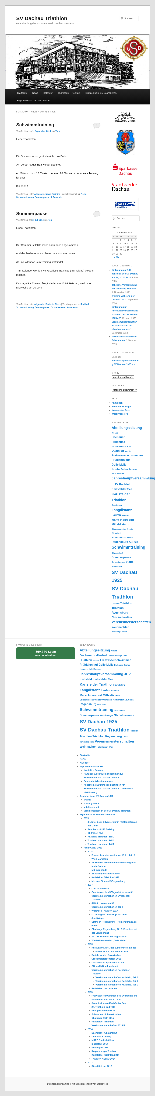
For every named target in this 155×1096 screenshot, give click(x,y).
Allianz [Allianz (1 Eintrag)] (115, 433)
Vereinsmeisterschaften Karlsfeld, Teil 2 (117, 981)
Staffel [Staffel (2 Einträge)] (130, 561)
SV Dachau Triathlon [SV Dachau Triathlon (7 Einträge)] (105, 730)
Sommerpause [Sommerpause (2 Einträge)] (121, 557)
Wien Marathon (99, 859)
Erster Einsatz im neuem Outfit (112, 951)
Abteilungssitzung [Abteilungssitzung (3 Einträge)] (127, 428)
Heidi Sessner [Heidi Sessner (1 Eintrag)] (118, 473)
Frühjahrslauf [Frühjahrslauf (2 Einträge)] (121, 459)
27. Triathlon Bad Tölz (103, 1007)
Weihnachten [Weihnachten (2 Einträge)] (120, 627)
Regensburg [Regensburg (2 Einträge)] (120, 541)
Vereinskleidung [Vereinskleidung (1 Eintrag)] (125, 617)
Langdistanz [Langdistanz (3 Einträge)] (122, 510)
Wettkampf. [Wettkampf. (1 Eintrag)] (117, 632)
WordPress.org (120, 414)
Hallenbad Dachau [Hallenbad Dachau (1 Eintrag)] (120, 469)
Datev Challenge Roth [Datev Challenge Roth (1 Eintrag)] (121, 446)
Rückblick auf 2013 (101, 1066)
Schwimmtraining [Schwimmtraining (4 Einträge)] (128, 547)
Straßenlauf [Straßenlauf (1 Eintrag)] (117, 566)
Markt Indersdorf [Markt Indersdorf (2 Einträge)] (123, 519)
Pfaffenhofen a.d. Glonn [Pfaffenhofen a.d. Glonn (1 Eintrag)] (122, 537)
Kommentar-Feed (121, 410)
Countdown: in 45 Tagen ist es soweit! (112, 892)
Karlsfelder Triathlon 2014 (105, 1055)
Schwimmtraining (35, 124)
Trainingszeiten (92, 803)
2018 (90, 851)
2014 (90, 1029)
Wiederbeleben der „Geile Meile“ (109, 940)
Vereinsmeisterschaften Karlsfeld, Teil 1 (117, 977)
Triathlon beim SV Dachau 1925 (101, 93)
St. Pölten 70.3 (95, 833)
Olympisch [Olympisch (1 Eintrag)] (116, 533)
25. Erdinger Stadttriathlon (105, 873)
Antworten (57, 197)
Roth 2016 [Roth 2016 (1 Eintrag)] (133, 542)
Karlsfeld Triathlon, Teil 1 (101, 836)
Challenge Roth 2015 (102, 1018)
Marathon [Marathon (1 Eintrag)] (126, 515)
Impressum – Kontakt (69, 93)
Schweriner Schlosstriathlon (106, 1014)
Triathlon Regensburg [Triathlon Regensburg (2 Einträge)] (107, 736)
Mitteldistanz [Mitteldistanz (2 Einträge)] (120, 524)
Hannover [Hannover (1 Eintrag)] (133, 469)
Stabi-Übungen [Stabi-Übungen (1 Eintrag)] (118, 562)
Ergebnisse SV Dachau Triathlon (33, 100)
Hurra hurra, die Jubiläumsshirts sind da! (113, 947)
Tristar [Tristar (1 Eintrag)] (114, 617)
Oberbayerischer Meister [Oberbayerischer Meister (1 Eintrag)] (122, 529)
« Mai (116, 257)
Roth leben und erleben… (105, 988)
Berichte (49, 304)
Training (56, 194)
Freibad (85, 304)
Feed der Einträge (121, 406)
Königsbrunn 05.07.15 (103, 1010)
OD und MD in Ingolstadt (104, 966)
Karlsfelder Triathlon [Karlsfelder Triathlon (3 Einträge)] (97, 684)
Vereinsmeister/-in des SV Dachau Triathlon (107, 810)
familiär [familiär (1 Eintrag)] (128, 451)
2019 (86, 818)
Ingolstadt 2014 (99, 1044)
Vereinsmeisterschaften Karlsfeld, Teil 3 (117, 984)
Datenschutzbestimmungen (98, 781)
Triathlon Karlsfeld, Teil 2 (101, 840)
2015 (90, 992)
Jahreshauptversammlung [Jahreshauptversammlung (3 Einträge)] (101, 674)
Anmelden (117, 402)
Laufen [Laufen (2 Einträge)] (116, 515)
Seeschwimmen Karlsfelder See (108, 1003)
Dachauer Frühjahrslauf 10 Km (108, 962)
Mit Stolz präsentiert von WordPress (90, 1084)
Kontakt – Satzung (93, 770)
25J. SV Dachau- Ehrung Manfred (109, 936)
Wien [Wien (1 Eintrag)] (124, 632)
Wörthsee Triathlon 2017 (104, 910)
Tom (57, 131)
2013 (90, 1062)
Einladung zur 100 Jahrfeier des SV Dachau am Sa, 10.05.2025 (125, 274)
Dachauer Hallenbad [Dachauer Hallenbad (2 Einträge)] (93, 655)
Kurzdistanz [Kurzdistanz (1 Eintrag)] (117, 505)
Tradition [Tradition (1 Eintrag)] (115, 604)
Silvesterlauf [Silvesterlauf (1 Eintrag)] (117, 553)
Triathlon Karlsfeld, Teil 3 (101, 844)
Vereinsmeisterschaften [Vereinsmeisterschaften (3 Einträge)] (131, 622)
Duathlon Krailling (101, 1036)
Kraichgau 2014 (99, 1047)
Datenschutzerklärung (58, 1084)
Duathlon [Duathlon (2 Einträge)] (118, 450)
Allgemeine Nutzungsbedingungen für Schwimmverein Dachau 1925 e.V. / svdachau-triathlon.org (108, 788)
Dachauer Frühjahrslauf (104, 1033)
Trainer (87, 799)
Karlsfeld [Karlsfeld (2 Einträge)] (125, 484)
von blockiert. (45, 653)
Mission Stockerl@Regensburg (108, 881)
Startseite (22, 93)
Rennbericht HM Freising (101, 829)
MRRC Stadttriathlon (102, 1040)
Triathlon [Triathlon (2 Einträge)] (126, 603)
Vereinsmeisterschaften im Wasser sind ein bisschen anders (124, 326)
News (35, 93)
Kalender (47, 93)
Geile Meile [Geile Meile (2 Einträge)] (119, 464)
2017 (90, 885)
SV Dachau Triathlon (41, 18)
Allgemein (39, 194)
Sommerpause (42, 197)
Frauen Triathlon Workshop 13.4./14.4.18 (113, 855)
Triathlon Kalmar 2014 (103, 1058)
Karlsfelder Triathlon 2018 (105, 877)
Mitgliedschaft (91, 807)
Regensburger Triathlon (104, 1051)
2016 (90, 944)
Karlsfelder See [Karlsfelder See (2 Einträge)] (122, 489)
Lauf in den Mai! (100, 888)
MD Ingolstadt (99, 870)
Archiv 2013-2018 (93, 847)
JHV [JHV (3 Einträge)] (115, 484)
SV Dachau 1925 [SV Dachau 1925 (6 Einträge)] (98, 721)
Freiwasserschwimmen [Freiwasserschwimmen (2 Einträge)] (127, 455)
